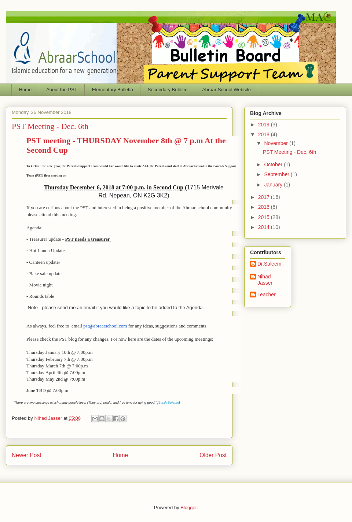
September (277, 174)
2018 (264, 134)
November (276, 143)
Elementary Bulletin (112, 89)
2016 (264, 207)
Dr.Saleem (269, 264)
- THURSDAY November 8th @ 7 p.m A (118, 140)
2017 (264, 197)
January (274, 185)
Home (25, 89)
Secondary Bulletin (167, 89)
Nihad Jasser (48, 418)
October (274, 164)
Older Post (213, 455)
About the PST (61, 89)
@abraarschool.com (105, 326)
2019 (264, 124)
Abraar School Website (226, 89)
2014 (264, 227)
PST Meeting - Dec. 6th (289, 152)
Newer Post (26, 455)
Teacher (266, 294)
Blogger (188, 507)
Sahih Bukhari (168, 402)
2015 (264, 217)
